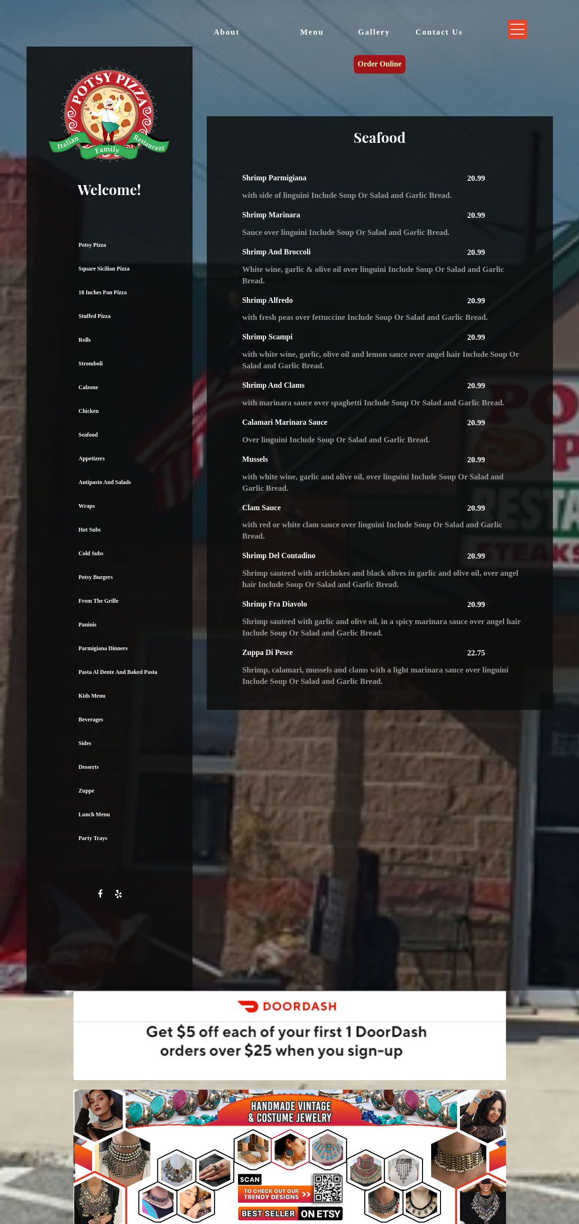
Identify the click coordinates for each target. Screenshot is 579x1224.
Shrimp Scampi (267, 337)
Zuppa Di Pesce (267, 652)
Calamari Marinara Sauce (285, 422)
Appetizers (92, 458)
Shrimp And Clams (273, 385)
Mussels (255, 459)
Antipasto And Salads (105, 482)
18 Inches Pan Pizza (103, 292)
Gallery (374, 32)
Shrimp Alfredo (267, 300)
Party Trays (93, 838)
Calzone (88, 387)
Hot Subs (90, 529)
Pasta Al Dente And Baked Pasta (118, 672)
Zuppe (86, 790)
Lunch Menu (94, 814)
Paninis (88, 624)
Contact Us (439, 32)
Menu (312, 32)
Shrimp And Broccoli (276, 252)
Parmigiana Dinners (103, 648)
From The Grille (99, 601)
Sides (85, 743)
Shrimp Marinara (271, 215)
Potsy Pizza (92, 245)
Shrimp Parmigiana (274, 178)
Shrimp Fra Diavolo (274, 604)
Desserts (89, 767)
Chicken (89, 411)
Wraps (87, 506)
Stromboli (91, 363)
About (227, 32)
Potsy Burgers (96, 577)
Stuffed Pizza (95, 316)
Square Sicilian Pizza (104, 268)
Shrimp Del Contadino (279, 555)
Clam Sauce (261, 508)
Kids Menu (92, 695)
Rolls (85, 339)
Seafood (88, 434)
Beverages (91, 719)
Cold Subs (91, 553)
